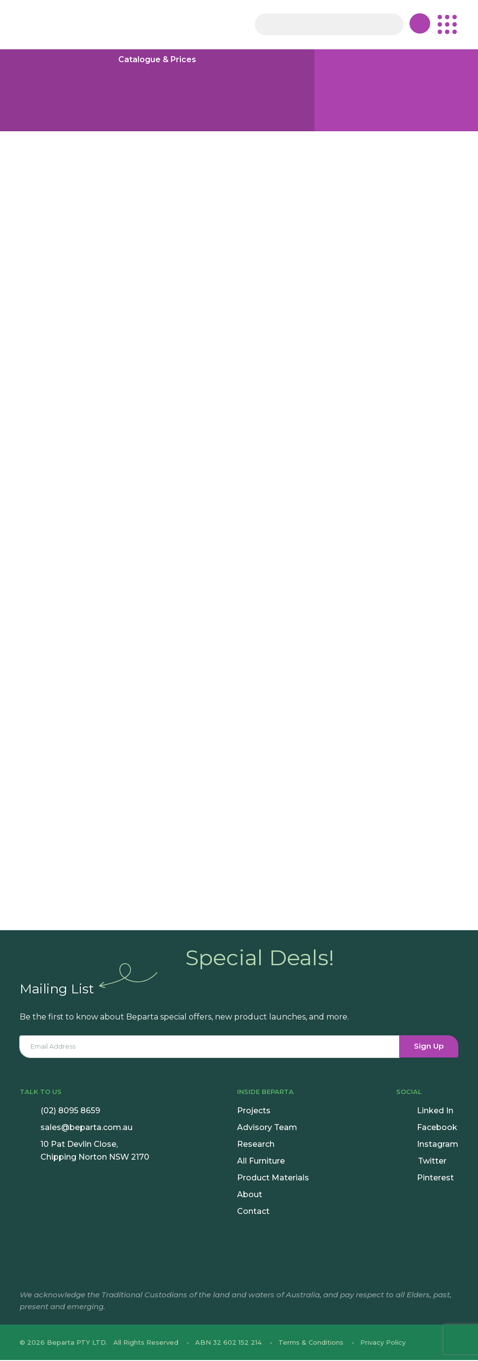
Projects (254, 1111)
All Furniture (261, 1162)
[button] (447, 24)
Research (255, 1145)
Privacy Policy (383, 1343)
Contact (253, 1212)
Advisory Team (267, 1128)
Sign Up (428, 1047)
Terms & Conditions (310, 1343)
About (249, 1195)
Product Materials (273, 1178)
